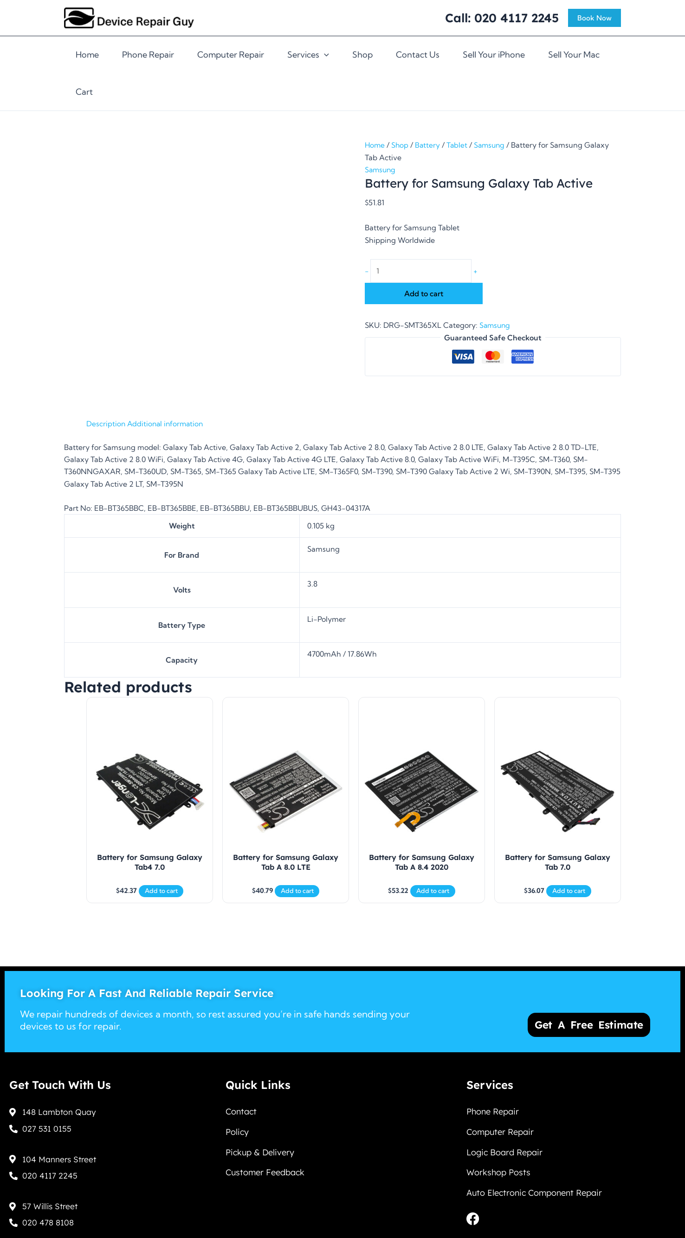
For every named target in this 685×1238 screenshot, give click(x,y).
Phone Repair (148, 54)
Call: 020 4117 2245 (502, 18)
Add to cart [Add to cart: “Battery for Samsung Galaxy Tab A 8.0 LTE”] (297, 895)
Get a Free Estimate (593, 1021)
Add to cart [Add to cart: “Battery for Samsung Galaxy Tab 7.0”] (568, 895)
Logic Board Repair (504, 1152)
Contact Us (417, 54)
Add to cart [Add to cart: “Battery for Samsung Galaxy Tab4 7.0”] (161, 895)
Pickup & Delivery (260, 1152)
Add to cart (423, 294)
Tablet (459, 145)
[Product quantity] (421, 271)
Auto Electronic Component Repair (534, 1195)
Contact (241, 1110)
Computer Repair (230, 54)
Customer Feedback (265, 1174)
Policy (237, 1131)
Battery (429, 145)
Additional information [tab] (167, 423)
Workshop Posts (498, 1174)
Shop (362, 54)
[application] (324, 54)
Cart (84, 91)
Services (308, 54)
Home (87, 54)
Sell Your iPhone (494, 54)
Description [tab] (106, 423)
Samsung (492, 145)
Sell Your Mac (574, 54)
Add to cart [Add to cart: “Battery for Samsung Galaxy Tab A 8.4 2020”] (432, 895)
